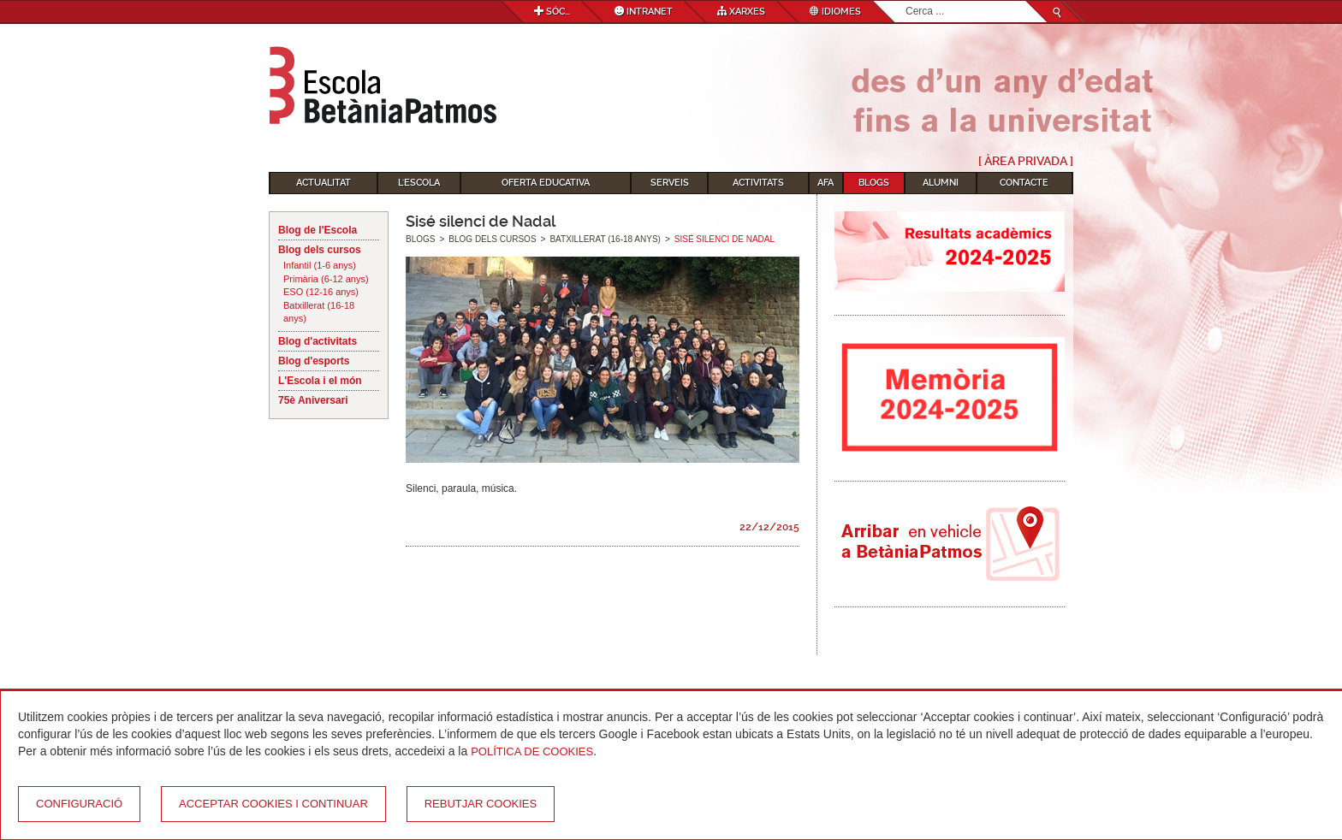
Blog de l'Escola (317, 230)
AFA (825, 182)
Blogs (873, 182)
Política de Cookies (532, 751)
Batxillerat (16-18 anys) (318, 312)
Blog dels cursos (319, 250)
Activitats (758, 182)
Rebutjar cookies (481, 803)
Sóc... (552, 11)
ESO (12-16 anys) (321, 292)
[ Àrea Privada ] (1025, 161)
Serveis (669, 182)
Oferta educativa (546, 182)
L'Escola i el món (320, 381)
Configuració (79, 803)
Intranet (644, 11)
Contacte (1024, 182)
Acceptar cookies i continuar (273, 803)
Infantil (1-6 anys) (319, 265)
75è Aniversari (313, 400)
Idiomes (835, 11)
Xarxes (741, 11)
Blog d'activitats (317, 341)
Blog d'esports (314, 361)
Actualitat (323, 182)
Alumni (941, 182)
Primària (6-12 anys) (326, 279)
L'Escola (419, 182)
